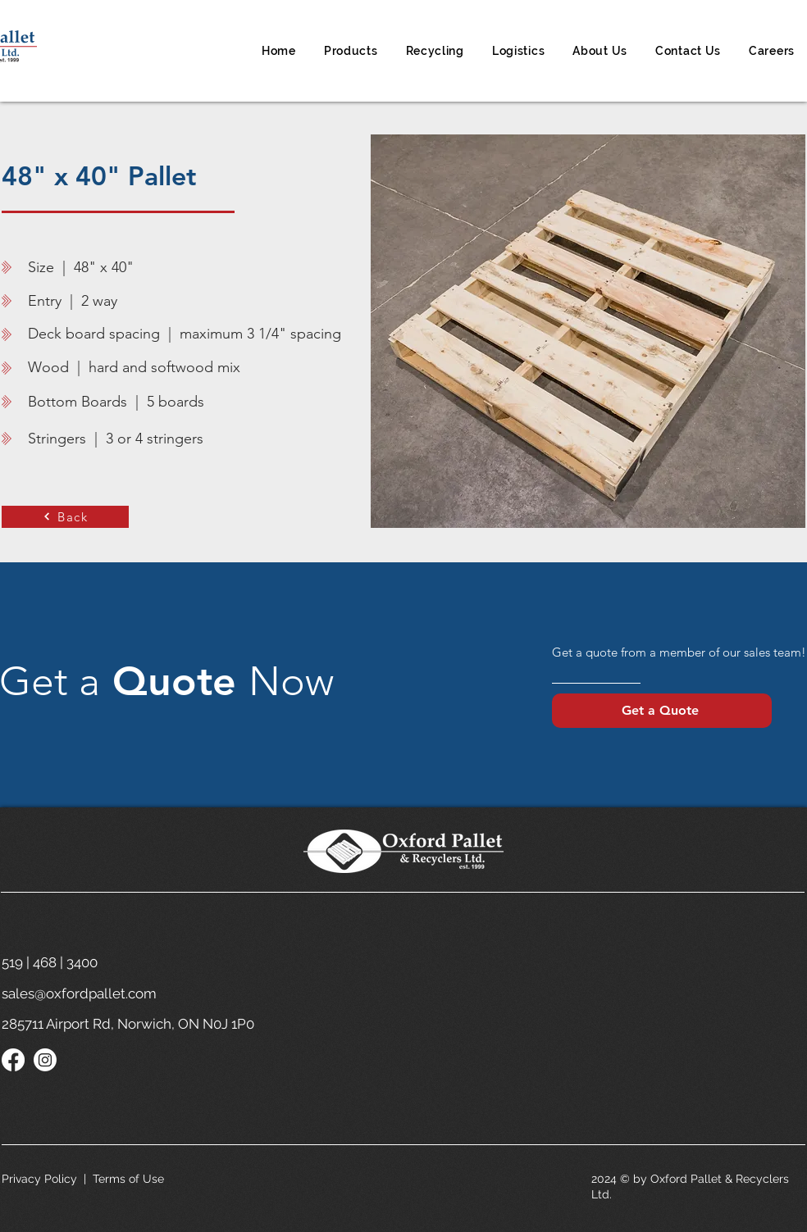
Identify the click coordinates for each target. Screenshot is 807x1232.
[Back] (65, 517)
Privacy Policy (39, 1178)
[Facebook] (13, 1059)
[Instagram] (45, 1059)
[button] (351, 51)
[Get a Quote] (662, 710)
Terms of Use (128, 1178)
